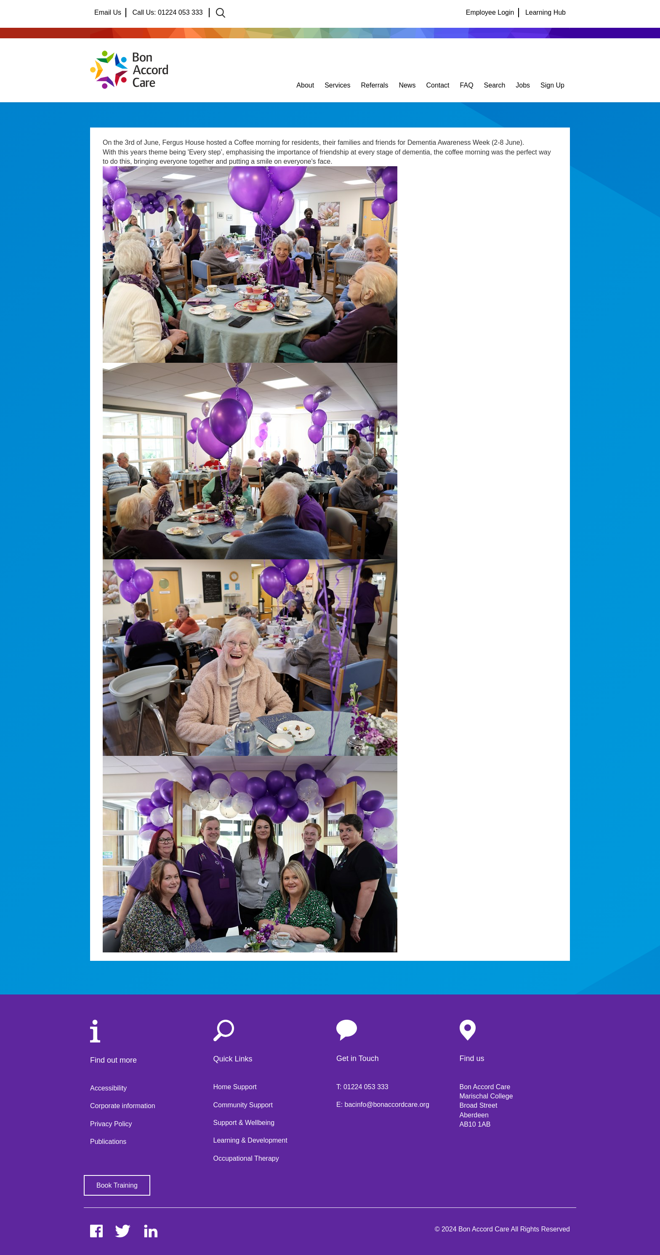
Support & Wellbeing (244, 1122)
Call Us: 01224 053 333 (168, 12)
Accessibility (108, 1088)
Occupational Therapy (246, 1158)
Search (495, 85)
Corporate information (122, 1105)
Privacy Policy (111, 1123)
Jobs (523, 85)
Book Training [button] (117, 1185)
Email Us (107, 12)
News (407, 85)
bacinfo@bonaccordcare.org (387, 1104)
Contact (437, 85)
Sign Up (552, 85)
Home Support (235, 1086)
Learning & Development (250, 1140)
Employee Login (490, 12)
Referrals (375, 85)
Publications (108, 1141)
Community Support (243, 1105)
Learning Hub (545, 12)
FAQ (467, 85)
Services (337, 85)
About (305, 85)
